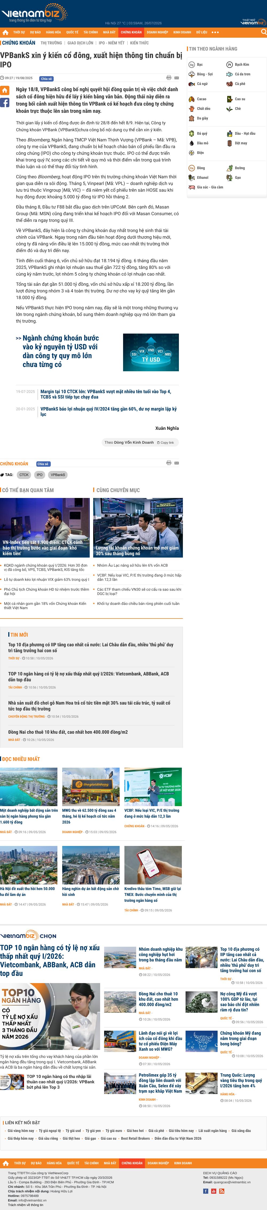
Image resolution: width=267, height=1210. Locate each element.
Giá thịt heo (71, 1139)
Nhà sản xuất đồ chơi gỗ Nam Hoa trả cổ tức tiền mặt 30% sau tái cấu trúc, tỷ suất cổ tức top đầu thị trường (89, 706)
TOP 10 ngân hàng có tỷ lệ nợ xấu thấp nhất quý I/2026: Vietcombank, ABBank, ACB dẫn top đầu (88, 677)
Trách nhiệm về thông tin (25, 1205)
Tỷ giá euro (113, 1131)
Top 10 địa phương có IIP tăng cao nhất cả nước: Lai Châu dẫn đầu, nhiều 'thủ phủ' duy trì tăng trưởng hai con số (90, 648)
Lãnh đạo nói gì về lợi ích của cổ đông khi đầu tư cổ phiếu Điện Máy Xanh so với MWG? (160, 1041)
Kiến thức (139, 43)
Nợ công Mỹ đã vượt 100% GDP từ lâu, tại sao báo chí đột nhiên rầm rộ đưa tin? (239, 1002)
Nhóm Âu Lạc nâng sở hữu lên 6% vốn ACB (132, 565)
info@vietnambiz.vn (32, 1200)
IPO (39, 474)
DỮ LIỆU (202, 32)
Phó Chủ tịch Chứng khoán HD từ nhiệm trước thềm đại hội (46, 591)
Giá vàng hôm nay (21, 1131)
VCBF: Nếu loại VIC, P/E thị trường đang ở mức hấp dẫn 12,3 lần (139, 577)
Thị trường (51, 43)
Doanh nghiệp (72, 832)
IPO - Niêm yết (111, 43)
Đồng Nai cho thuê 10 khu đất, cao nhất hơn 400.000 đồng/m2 (68, 732)
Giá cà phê (156, 1131)
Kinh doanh (147, 1099)
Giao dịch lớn (80, 43)
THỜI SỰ (19, 32)
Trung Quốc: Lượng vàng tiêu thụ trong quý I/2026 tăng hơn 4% (241, 1081)
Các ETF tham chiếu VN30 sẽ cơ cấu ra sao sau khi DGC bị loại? (139, 591)
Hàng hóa (227, 1094)
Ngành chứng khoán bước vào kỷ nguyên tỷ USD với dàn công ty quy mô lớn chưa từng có (61, 351)
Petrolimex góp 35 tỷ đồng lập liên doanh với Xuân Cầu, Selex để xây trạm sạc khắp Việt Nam (160, 1083)
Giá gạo (90, 1139)
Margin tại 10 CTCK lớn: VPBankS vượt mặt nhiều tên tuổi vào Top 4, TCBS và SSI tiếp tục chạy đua (106, 394)
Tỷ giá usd (73, 1131)
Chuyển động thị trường (26, 716)
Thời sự (13, 658)
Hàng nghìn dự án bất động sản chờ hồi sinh (90, 891)
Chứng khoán (18, 43)
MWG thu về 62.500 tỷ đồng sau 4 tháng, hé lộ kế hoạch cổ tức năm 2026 (89, 816)
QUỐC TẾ (72, 32)
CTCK (23, 474)
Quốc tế (226, 1018)
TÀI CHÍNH (91, 32)
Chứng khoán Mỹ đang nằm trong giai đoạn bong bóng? (240, 1039)
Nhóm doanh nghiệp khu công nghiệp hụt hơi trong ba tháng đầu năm (161, 955)
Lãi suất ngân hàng (213, 1131)
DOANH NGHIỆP (157, 32)
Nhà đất (14, 740)
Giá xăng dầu (241, 1131)
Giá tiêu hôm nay (181, 1131)
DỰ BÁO (35, 32)
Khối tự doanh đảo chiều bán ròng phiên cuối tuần (138, 604)
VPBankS (58, 474)
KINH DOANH (182, 32)
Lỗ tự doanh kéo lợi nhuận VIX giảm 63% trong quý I (46, 580)
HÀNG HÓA (53, 32)
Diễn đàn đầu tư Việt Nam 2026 (178, 1139)
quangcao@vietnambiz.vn (232, 1182)
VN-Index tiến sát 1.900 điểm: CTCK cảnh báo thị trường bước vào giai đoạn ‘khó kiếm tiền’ (43, 548)
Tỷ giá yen (93, 1131)
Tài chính (15, 687)
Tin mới (19, 635)
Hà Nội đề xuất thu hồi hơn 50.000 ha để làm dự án (27, 891)
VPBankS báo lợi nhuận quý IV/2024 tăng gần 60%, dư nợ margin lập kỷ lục (109, 412)
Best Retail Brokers (135, 1139)
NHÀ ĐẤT (109, 32)
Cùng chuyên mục (118, 490)
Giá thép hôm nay (21, 1139)
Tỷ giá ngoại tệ (50, 1131)
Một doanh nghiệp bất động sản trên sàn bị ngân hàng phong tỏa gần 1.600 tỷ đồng (29, 816)
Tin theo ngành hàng (213, 49)
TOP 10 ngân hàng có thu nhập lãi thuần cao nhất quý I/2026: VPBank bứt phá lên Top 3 (61, 1082)
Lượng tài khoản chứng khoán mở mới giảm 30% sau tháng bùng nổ (137, 550)
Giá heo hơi (135, 1131)
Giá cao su (108, 1139)
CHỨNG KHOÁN (131, 32)
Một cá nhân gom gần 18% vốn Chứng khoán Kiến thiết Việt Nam (45, 606)
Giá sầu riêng (48, 1139)
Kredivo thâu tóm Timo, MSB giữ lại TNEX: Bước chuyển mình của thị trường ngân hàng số (152, 894)
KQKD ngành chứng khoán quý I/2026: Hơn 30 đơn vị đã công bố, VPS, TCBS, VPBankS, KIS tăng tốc (45, 567)
